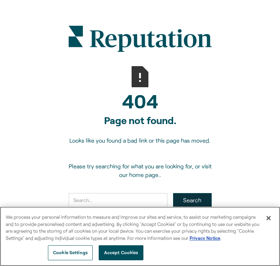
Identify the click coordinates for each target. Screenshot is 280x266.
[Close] (268, 218)
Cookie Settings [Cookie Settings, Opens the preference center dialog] (70, 252)
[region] (140, 236)
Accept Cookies (121, 252)
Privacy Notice (205, 238)
